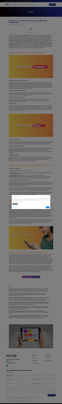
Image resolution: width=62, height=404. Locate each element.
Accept (48, 207)
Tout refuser (15, 207)
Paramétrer (15, 203)
